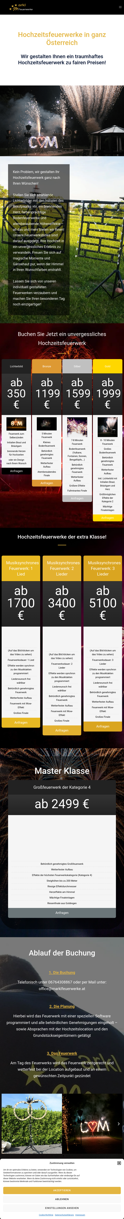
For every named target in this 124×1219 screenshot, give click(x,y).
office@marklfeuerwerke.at (62, 989)
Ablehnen (62, 1199)
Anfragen (16, 471)
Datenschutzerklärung (64, 1215)
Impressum (80, 1215)
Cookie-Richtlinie (46, 1215)
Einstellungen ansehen (62, 1208)
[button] (119, 1163)
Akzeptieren (62, 1190)
